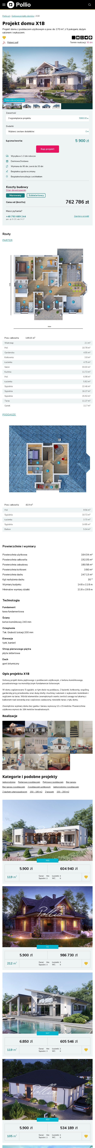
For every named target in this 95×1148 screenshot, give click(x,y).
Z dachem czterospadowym (14, 792)
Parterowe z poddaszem (29, 782)
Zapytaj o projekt (81, 216)
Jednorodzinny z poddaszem (66, 787)
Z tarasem (49, 792)
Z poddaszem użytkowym (39, 787)
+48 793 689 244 (16, 216)
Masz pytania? (14, 211)
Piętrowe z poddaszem (53, 782)
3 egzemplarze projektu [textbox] (47, 118)
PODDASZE (9, 414)
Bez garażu (71, 782)
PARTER (7, 240)
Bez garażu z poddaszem (13, 787)
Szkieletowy (36, 195)
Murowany (15, 195)
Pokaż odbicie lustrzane (14, 100)
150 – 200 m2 (63, 792)
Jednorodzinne (8, 782)
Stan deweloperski (16, 190)
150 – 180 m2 (36, 792)
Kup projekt (47, 149)
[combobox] (47, 118)
